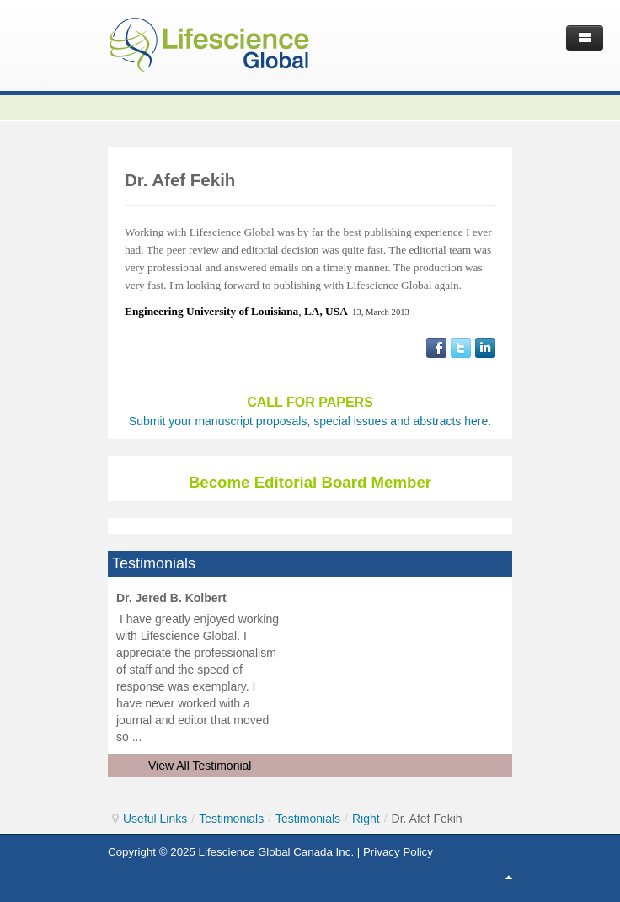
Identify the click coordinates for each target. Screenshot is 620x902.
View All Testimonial (199, 765)
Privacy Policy (398, 852)
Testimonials (231, 818)
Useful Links (155, 818)
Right (366, 818)
